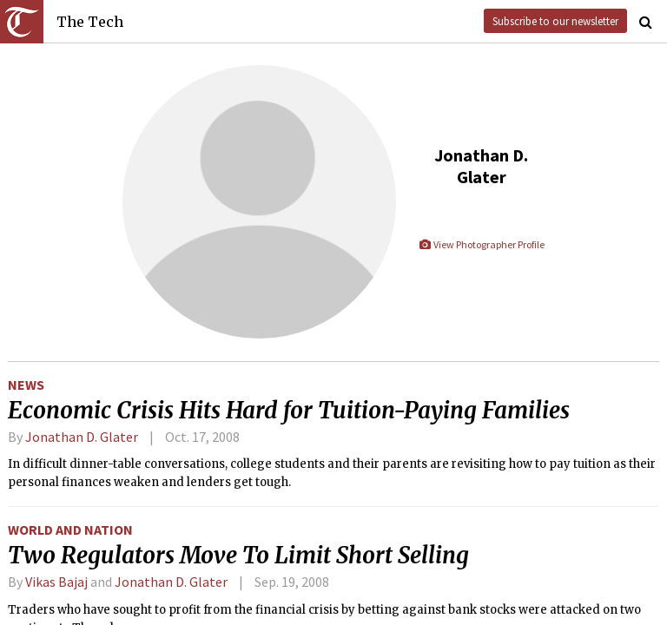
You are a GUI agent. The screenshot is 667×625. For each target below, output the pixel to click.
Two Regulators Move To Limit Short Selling (238, 555)
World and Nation (70, 529)
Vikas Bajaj (57, 581)
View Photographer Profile (482, 244)
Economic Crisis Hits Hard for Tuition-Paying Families (289, 410)
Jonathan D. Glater (81, 436)
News (26, 384)
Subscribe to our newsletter (555, 21)
